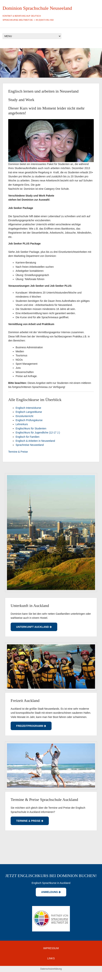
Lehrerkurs (22, 424)
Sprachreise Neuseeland (30, 444)
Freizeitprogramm (31, 725)
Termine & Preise (18, 451)
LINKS (51, 958)
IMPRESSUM (51, 948)
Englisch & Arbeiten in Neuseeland (35, 440)
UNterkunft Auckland (34, 626)
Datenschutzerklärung (51, 969)
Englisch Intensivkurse (28, 407)
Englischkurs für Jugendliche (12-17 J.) (38, 432)
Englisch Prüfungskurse (29, 420)
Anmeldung (51, 892)
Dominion (12, 8)
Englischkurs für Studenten (31, 428)
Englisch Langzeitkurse (29, 411)
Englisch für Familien (27, 436)
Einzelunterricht (24, 416)
